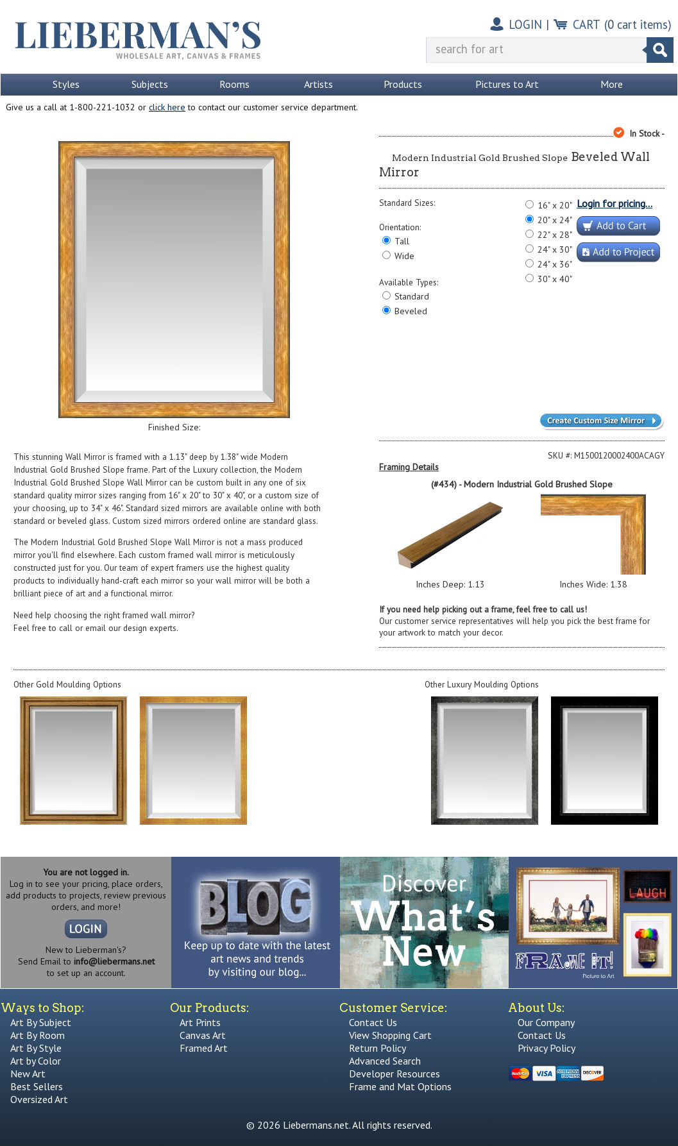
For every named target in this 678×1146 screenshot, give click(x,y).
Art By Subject (40, 1022)
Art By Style (36, 1047)
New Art (28, 1073)
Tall (401, 241)
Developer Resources (394, 1073)
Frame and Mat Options (400, 1086)
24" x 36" (555, 264)
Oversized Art (39, 1099)
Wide (404, 256)
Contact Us (373, 1022)
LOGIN (525, 24)
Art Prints (200, 1022)
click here (167, 107)
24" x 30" (555, 249)
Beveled (410, 311)
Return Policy (377, 1047)
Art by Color (35, 1060)
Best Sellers (36, 1086)
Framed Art (204, 1047)
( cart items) (638, 24)
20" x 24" (555, 220)
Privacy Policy (546, 1047)
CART (586, 24)
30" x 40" (555, 279)
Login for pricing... (614, 203)
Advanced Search (385, 1060)
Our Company (546, 1022)
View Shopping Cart (390, 1035)
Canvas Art (203, 1035)
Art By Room (37, 1035)
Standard (411, 296)
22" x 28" (555, 234)
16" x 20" (555, 205)
